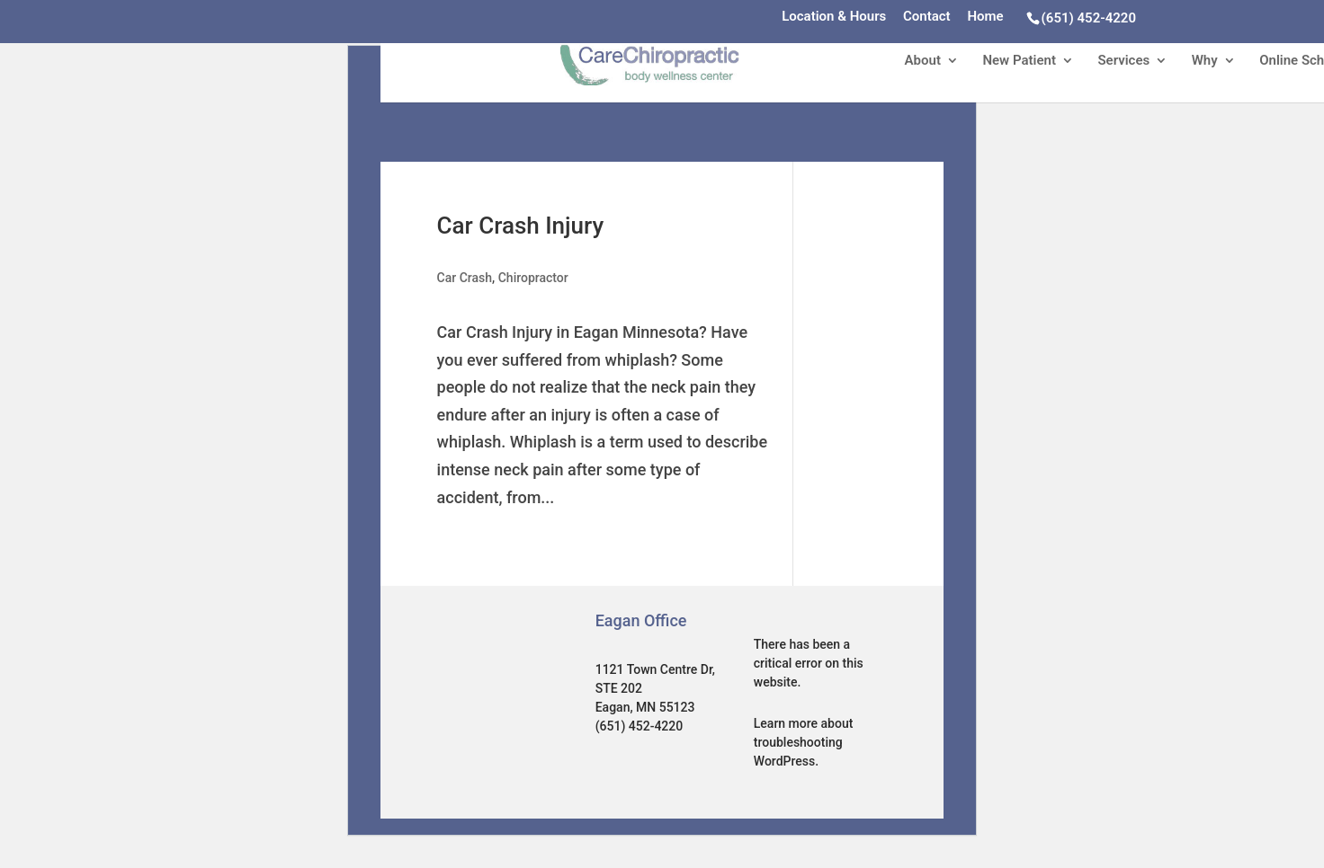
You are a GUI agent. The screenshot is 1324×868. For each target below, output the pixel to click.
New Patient (1019, 61)
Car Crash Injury (520, 225)
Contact (927, 17)
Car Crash (465, 277)
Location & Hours (834, 17)
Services (1123, 61)
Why (1205, 61)
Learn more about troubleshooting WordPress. (804, 742)
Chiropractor (533, 277)
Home (985, 17)
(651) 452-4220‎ (1089, 18)
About (923, 61)
